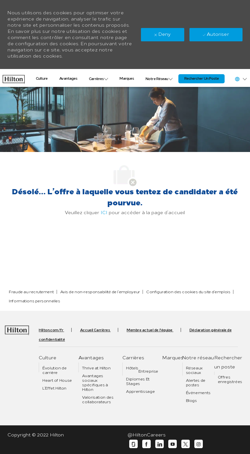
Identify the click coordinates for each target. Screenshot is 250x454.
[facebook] (146, 444)
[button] (240, 79)
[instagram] (198, 444)
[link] (14, 78)
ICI (104, 212)
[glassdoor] (133, 444)
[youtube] (172, 444)
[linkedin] (159, 444)
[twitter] (185, 444)
